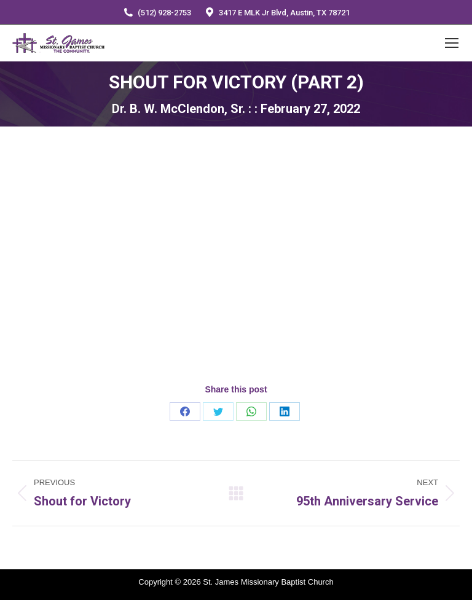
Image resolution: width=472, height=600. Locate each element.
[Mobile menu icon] (452, 43)
